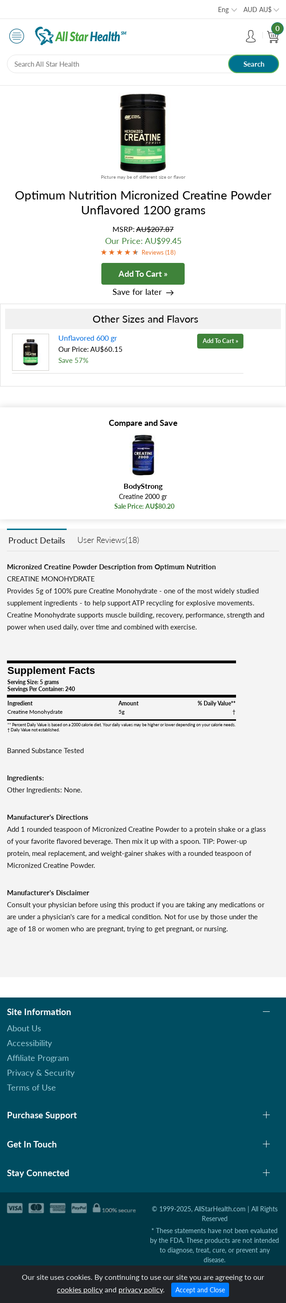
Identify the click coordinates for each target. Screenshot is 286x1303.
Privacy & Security (41, 1072)
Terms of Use (31, 1087)
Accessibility (29, 1043)
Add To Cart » (143, 273)
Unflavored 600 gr (87, 337)
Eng (223, 9)
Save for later (137, 292)
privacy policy (140, 1289)
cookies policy (80, 1289)
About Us (24, 1028)
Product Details (36, 540)
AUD (257, 9)
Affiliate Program (38, 1058)
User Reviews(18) (108, 540)
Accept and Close (200, 1290)
